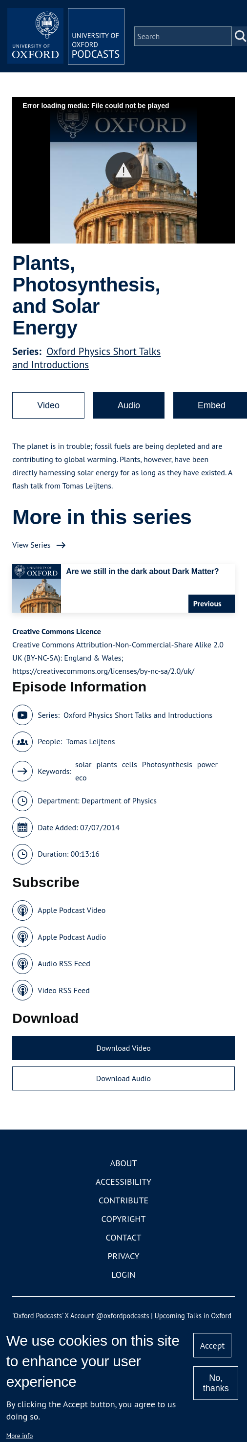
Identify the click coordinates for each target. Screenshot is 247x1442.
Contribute (123, 1200)
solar (83, 764)
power (207, 764)
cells (129, 764)
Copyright (124, 1218)
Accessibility (123, 1181)
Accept (212, 1345)
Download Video (123, 1048)
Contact (124, 1237)
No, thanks (216, 1383)
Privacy (123, 1256)
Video (48, 405)
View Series (31, 545)
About (123, 1163)
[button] (123, 170)
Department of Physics (119, 800)
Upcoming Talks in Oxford (193, 1315)
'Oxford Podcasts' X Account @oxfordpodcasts (80, 1315)
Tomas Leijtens (90, 741)
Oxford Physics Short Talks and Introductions (86, 358)
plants (106, 764)
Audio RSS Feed (64, 963)
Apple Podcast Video (71, 910)
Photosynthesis (167, 764)
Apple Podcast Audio (72, 937)
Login (124, 1274)
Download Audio (123, 1078)
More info (19, 1435)
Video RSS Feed (64, 990)
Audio (129, 405)
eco (80, 777)
